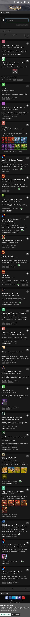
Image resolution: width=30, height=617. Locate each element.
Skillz (3, 129)
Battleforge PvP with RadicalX (12, 572)
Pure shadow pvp (7, 391)
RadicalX (4, 162)
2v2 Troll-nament (7, 256)
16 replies (14, 97)
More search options (22, 24)
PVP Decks (5, 127)
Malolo (3, 353)
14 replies (13, 580)
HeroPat (4, 242)
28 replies (16, 561)
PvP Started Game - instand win (12, 241)
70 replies (16, 230)
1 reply (15, 151)
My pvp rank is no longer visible (12, 352)
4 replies (15, 208)
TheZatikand (5, 315)
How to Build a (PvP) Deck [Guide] (13, 180)
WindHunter (4, 295)
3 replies (14, 116)
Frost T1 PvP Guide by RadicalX (12, 160)
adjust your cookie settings (13, 608)
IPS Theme (9, 600)
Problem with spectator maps (12, 371)
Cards (17, 295)
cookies (9, 607)
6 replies (13, 245)
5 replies (12, 284)
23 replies (14, 341)
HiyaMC (3, 527)
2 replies (13, 54)
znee (3, 493)
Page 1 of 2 (15, 35)
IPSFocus (14, 600)
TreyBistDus (4, 109)
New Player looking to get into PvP (13, 108)
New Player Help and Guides (21, 527)
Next (25, 35)
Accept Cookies (5, 614)
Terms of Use (14, 610)
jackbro (3, 201)
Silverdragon (5, 373)
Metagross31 (5, 66)
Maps (17, 315)
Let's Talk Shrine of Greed (10, 293)
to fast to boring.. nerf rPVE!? (11, 332)
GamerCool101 (5, 47)
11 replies (14, 426)
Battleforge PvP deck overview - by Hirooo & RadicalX (13, 220)
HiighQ (3, 440)
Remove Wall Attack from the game (14, 313)
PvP (14, 90)
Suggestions (20, 47)
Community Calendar (22, 66)
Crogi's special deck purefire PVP (13, 492)
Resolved (16, 242)
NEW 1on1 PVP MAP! (9, 458)
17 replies (15, 169)
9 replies (14, 514)
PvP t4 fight (6, 276)
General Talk (16, 258)
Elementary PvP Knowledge (15, 525)
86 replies (13, 188)
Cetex (3, 419)
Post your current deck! (14, 417)
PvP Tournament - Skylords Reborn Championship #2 (13, 64)
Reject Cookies (15, 614)
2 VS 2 (4, 88)
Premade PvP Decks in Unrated (12, 199)
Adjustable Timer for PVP (10, 45)
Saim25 (3, 460)
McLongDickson (5, 334)
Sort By (26, 37)
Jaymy (3, 90)
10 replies (15, 407)
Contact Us (21, 600)
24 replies (14, 481)
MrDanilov (4, 392)
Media (15, 574)
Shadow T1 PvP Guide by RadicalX (13, 545)
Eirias (3, 181)
